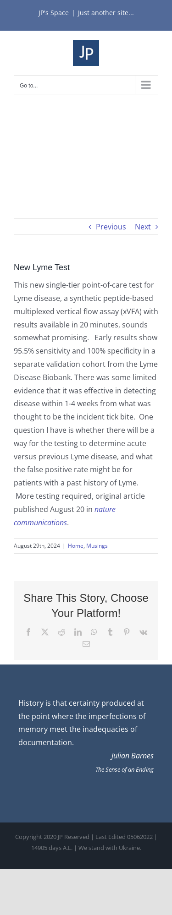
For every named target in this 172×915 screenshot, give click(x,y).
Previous (111, 227)
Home (75, 546)
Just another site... (106, 12)
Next (143, 227)
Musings (97, 546)
